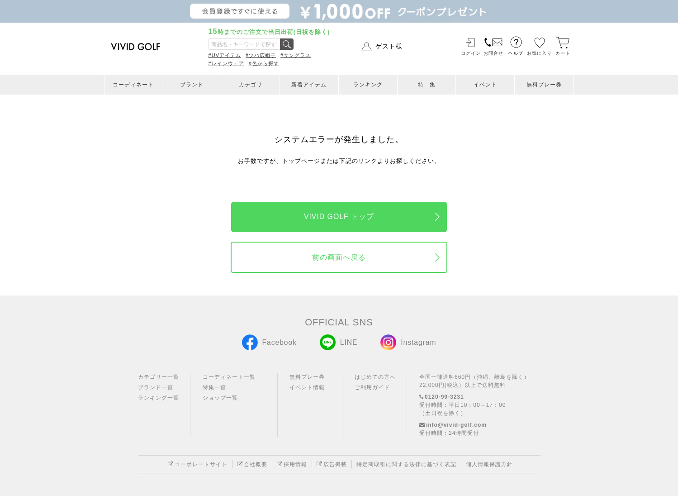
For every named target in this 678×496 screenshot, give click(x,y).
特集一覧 (214, 387)
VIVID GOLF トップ (339, 216)
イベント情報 (307, 387)
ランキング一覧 (158, 398)
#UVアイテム (225, 55)
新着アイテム (309, 84)
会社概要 (252, 464)
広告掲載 (332, 464)
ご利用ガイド (372, 387)
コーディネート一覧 (229, 377)
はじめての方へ (375, 377)
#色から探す (264, 63)
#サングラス (295, 55)
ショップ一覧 (220, 398)
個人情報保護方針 (489, 464)
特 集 (427, 84)
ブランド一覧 (155, 387)
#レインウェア (226, 63)
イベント (485, 84)
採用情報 (292, 464)
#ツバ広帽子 (261, 55)
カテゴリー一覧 (158, 377)
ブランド (192, 84)
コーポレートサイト (198, 464)
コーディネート (133, 84)
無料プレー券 (544, 84)
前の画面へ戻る (339, 257)
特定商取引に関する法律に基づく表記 (406, 464)
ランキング (368, 84)
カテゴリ (250, 84)
